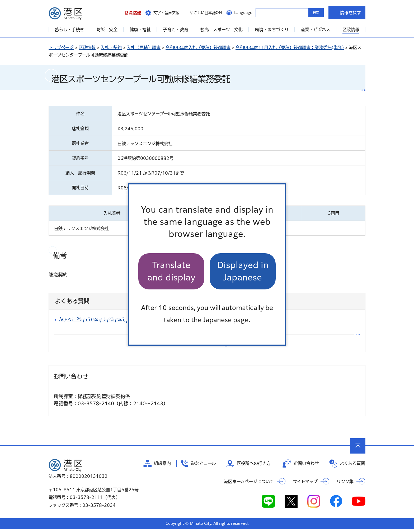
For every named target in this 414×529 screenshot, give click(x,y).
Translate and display (171, 271)
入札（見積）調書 (144, 47)
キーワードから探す (260, 12)
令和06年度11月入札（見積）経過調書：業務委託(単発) (290, 47)
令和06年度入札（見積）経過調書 (198, 47)
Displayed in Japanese (243, 271)
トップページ (61, 47)
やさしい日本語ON (206, 13)
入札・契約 (111, 47)
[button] (128, 12)
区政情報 (87, 47)
